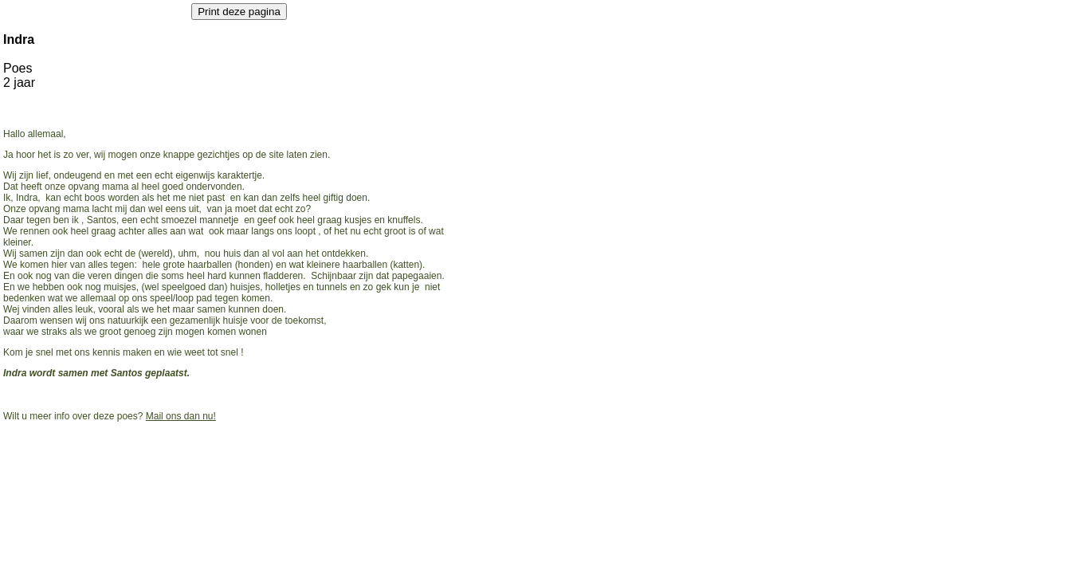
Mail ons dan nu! (181, 416)
